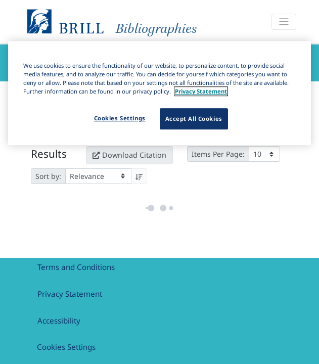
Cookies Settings (66, 347)
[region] (159, 93)
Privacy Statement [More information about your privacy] (201, 91)
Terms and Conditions (76, 267)
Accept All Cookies (193, 118)
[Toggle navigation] (283, 22)
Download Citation (129, 152)
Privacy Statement (69, 294)
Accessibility (58, 320)
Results (49, 151)
